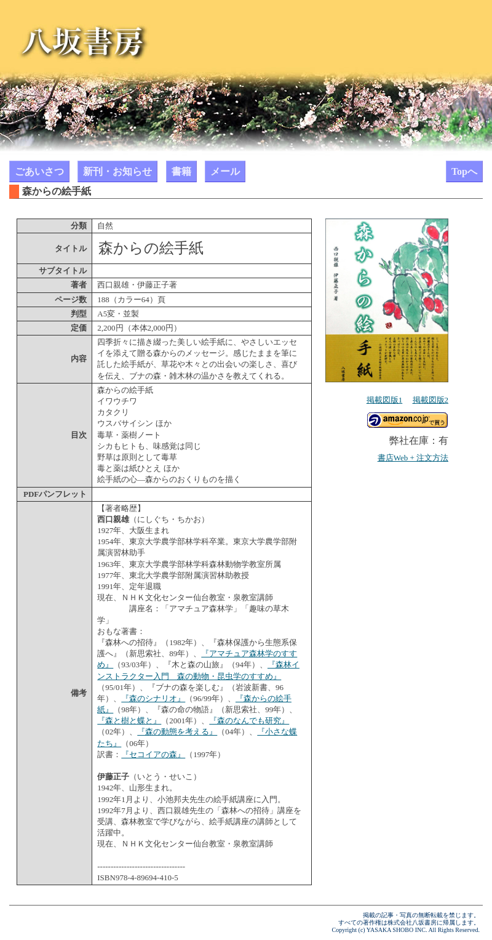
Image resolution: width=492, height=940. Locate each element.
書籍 (181, 171)
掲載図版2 (431, 399)
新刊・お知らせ (117, 171)
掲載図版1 (385, 399)
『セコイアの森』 (153, 754)
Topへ (464, 171)
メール (225, 171)
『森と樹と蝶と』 (129, 720)
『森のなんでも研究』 (249, 720)
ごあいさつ (39, 171)
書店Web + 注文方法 (413, 457)
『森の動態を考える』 (177, 731)
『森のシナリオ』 (153, 698)
